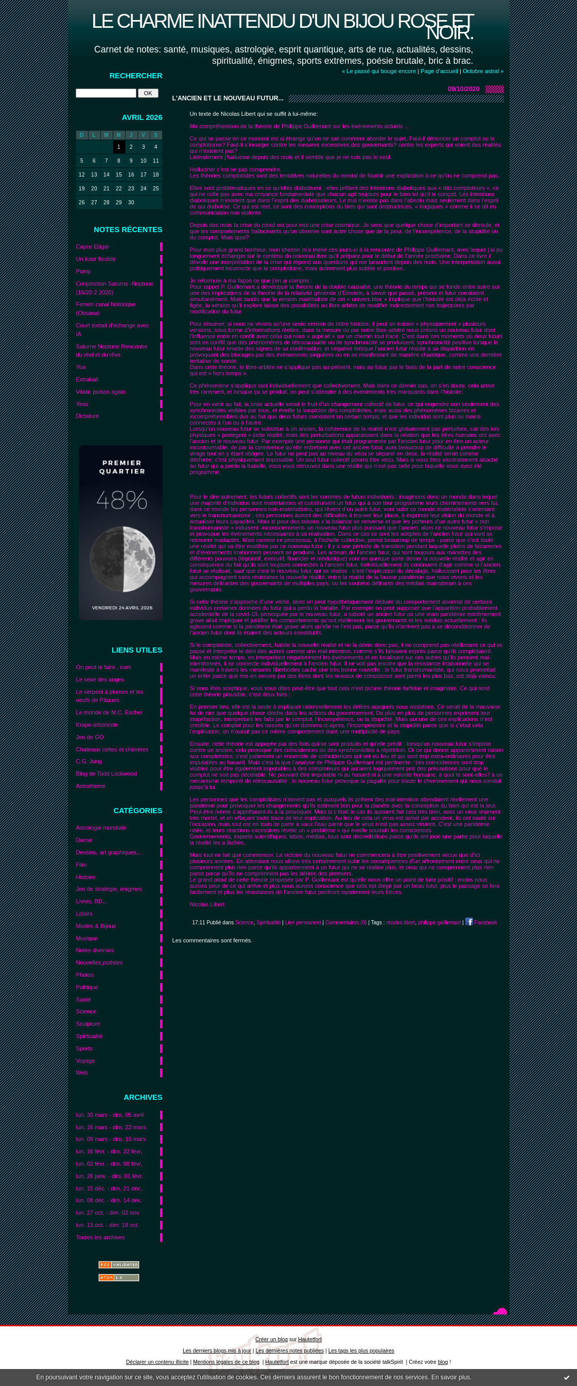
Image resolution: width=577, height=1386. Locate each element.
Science (86, 1011)
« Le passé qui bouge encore (379, 71)
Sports (84, 1048)
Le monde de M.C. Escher (109, 712)
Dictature (87, 416)
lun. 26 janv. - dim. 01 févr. (109, 1176)
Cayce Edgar (93, 246)
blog (443, 1362)
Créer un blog (271, 1339)
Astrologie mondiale (101, 827)
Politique (87, 987)
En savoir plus (450, 1377)
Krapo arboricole (97, 725)
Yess (82, 404)
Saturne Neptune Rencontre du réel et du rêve (112, 350)
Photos (85, 975)
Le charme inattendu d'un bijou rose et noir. (283, 26)
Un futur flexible (96, 259)
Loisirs (84, 913)
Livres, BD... (92, 901)
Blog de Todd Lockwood (106, 773)
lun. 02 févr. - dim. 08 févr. (109, 1164)
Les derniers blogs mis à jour (217, 1351)
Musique (87, 938)
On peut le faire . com (103, 667)
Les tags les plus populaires (361, 1351)
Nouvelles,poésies (99, 962)
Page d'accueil (439, 71)
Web (82, 1072)
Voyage (85, 1061)
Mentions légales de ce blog (226, 1362)
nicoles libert (400, 922)
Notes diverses (95, 950)
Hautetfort (310, 1339)
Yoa (81, 367)
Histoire (86, 877)
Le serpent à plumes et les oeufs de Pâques (110, 696)
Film (81, 865)
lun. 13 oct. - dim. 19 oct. (107, 1225)
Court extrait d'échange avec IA (112, 329)
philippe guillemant (439, 922)
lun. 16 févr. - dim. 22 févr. (109, 1151)
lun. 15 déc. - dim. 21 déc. (109, 1188)
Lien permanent (303, 922)
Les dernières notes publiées (289, 1351)
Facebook (481, 922)
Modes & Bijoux (96, 926)
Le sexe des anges (100, 679)
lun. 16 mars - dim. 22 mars (111, 1127)
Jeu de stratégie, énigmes (109, 889)
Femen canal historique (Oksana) (106, 308)
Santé (83, 999)
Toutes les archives (100, 1237)
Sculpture (88, 1024)
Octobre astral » (483, 71)
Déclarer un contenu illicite (157, 1362)
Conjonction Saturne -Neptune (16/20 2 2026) (115, 287)
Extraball (87, 379)
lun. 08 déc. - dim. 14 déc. (109, 1200)
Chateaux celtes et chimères (112, 749)
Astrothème (91, 786)
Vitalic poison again (101, 392)
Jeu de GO (90, 737)
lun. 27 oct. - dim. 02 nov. (108, 1212)
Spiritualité (89, 1036)
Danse (84, 840)
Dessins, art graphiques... (109, 852)
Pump (83, 271)
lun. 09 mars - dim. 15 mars (111, 1139)
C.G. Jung (89, 761)
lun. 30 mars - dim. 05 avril (110, 1115)
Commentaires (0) (346, 922)
